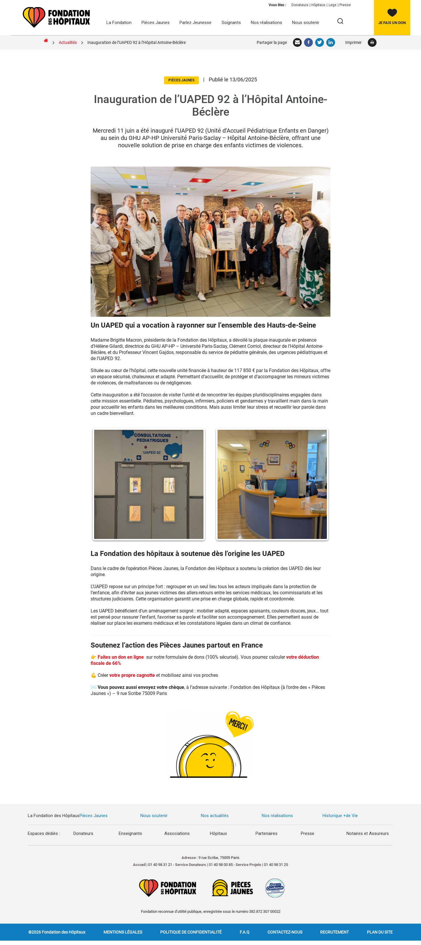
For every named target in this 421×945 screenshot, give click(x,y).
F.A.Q (244, 932)
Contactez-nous (285, 932)
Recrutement (334, 932)
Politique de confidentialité (191, 932)
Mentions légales (122, 932)
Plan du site (380, 932)
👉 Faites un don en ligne (118, 657)
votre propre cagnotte (132, 675)
